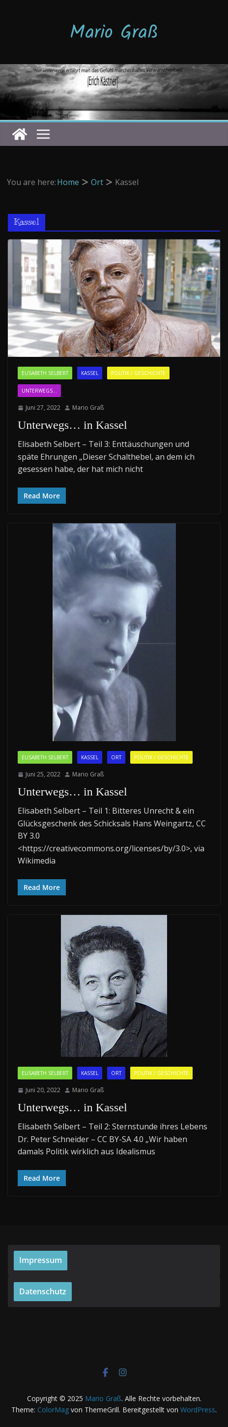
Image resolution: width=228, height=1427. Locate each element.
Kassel (89, 373)
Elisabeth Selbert (45, 373)
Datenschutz (42, 1291)
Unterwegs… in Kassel (72, 425)
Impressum (40, 1260)
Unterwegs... (39, 390)
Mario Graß (114, 33)
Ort (116, 757)
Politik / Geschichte (138, 373)
